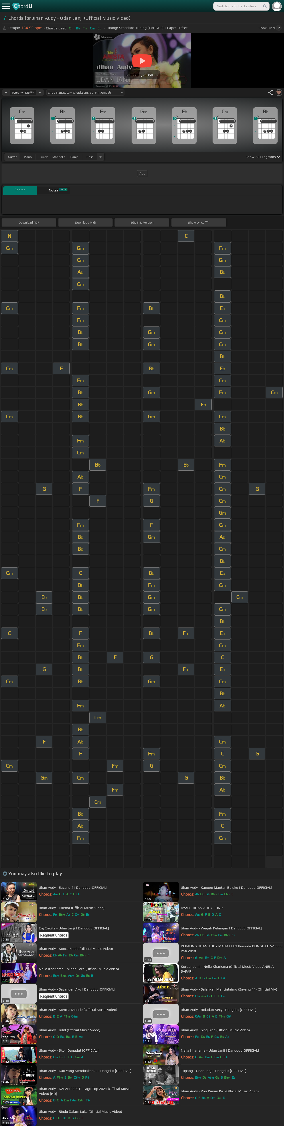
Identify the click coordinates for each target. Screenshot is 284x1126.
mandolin (58, 157)
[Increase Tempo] (40, 92)
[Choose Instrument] (100, 156)
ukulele (43, 157)
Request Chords (53, 935)
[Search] (265, 6)
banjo (74, 157)
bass (90, 157)
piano (28, 157)
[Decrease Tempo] (6, 92)
